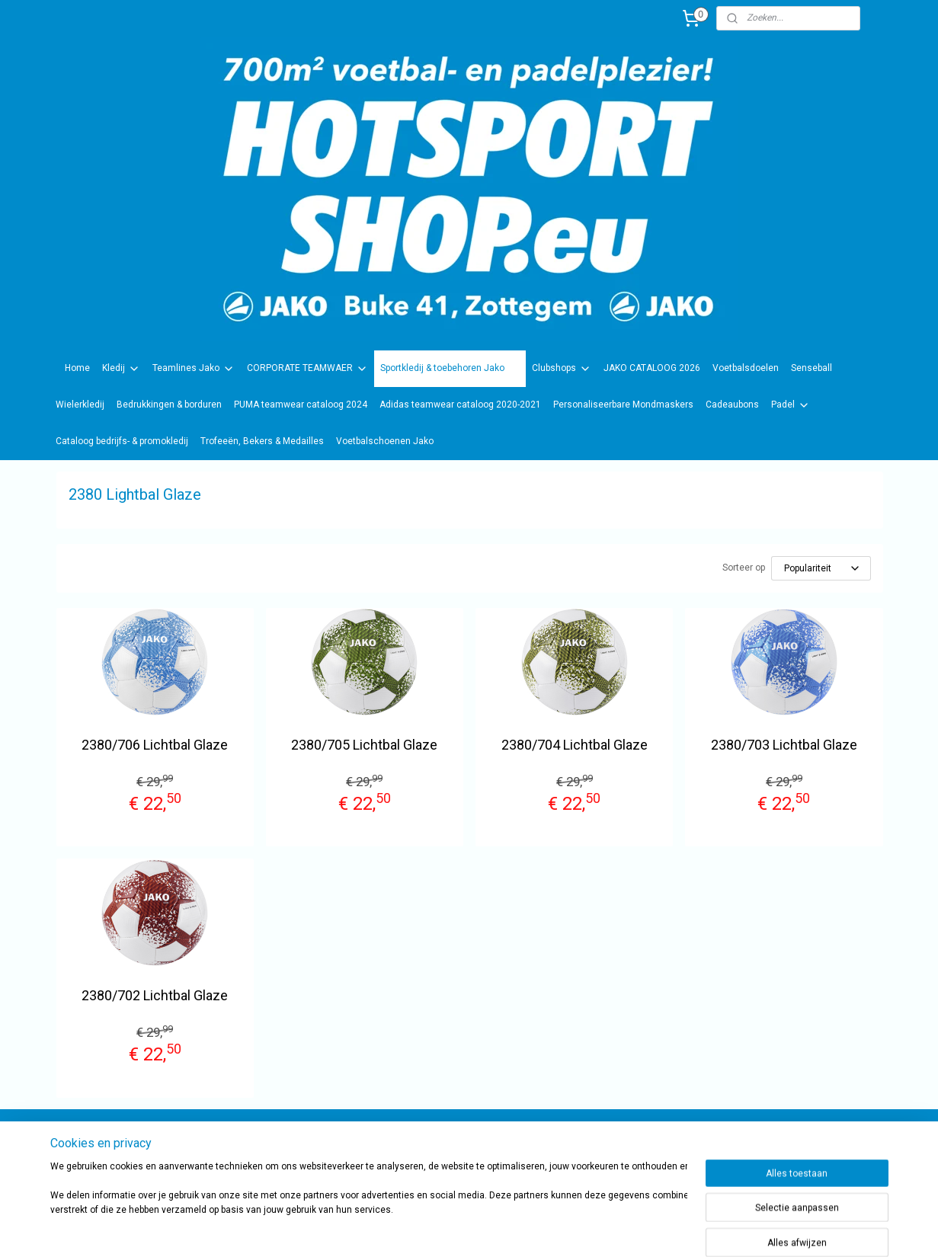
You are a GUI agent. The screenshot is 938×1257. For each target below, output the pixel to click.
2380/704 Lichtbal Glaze (574, 745)
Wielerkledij (80, 404)
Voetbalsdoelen (745, 368)
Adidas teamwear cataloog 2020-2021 (460, 404)
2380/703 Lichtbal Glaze (783, 745)
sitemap (507, 1229)
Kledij (121, 369)
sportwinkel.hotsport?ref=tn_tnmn (453, 1147)
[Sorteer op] (820, 568)
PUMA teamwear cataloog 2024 (300, 404)
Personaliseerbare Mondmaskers (623, 404)
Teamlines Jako (193, 369)
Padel (790, 405)
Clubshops (561, 369)
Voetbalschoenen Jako (385, 441)
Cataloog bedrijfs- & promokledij (122, 441)
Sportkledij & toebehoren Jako (450, 369)
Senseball (811, 368)
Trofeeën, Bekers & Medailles (262, 441)
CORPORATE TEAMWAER (307, 369)
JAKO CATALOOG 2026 (651, 368)
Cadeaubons (732, 404)
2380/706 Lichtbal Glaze (155, 745)
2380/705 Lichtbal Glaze (364, 745)
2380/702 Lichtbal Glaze (155, 995)
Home (77, 368)
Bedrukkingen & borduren (169, 404)
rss (537, 1229)
